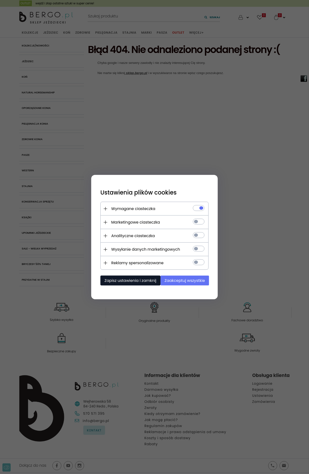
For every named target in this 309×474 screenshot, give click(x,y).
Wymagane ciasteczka (132, 208)
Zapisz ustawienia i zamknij (129, 280)
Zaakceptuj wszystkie (186, 280)
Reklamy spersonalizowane (136, 262)
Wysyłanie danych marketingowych (144, 249)
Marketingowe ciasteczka (134, 222)
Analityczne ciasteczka (132, 235)
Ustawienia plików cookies (137, 192)
